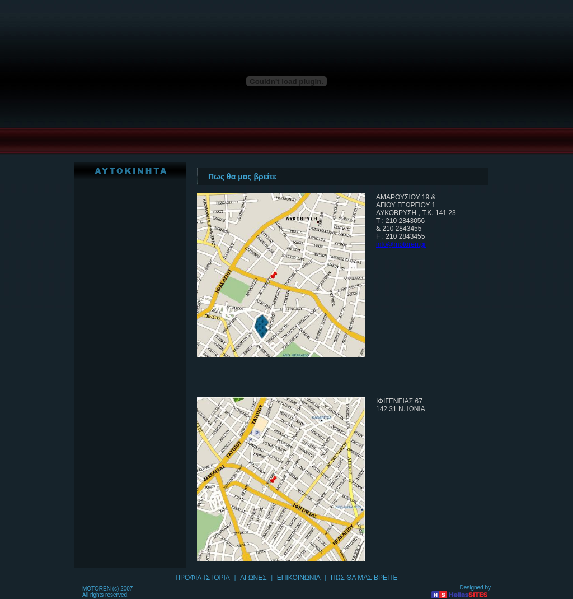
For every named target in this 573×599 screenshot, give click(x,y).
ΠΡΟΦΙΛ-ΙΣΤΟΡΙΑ (202, 578)
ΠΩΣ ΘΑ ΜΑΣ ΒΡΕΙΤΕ (364, 578)
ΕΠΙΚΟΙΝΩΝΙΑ (299, 578)
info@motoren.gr (401, 244)
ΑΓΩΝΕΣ (253, 578)
